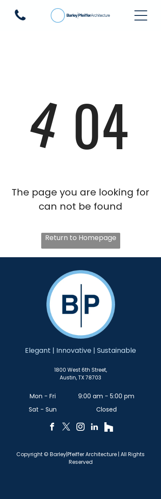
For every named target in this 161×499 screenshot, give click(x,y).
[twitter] (66, 428)
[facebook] (52, 428)
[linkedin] (94, 428)
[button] (140, 15)
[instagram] (80, 428)
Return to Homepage (80, 238)
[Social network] (109, 428)
